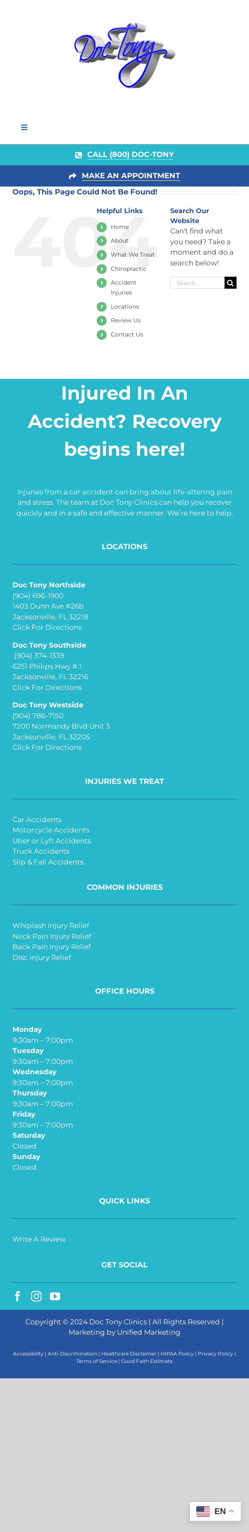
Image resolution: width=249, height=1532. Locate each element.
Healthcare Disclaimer (128, 1353)
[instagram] (36, 1296)
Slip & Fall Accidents (47, 862)
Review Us (126, 320)
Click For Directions (47, 627)
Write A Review (39, 1239)
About (120, 240)
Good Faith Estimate (147, 1361)
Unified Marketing (149, 1332)
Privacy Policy (215, 1353)
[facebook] (17, 1296)
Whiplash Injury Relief (50, 925)
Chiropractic (128, 269)
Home (120, 227)
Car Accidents (36, 819)
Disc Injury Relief (41, 957)
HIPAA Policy (177, 1353)
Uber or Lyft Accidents (51, 841)
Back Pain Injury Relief (51, 947)
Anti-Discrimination (72, 1353)
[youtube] (55, 1296)
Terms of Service (96, 1361)
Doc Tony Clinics (118, 1322)
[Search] (231, 283)
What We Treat (133, 254)
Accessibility (28, 1353)
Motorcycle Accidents (50, 830)
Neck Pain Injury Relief (51, 936)
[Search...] (197, 283)
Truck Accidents (40, 851)
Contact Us (127, 334)
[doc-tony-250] (124, 24)
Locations (125, 306)
